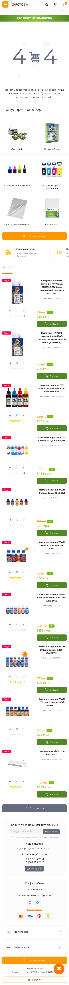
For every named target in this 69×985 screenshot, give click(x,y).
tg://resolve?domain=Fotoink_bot (37, 902)
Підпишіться (51, 832)
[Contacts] (55, 4)
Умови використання (33, 838)
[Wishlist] (17, 310)
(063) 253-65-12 (36, 862)
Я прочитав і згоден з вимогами (36, 837)
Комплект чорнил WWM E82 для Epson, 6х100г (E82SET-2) (52, 649)
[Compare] (24, 310)
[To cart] (52, 324)
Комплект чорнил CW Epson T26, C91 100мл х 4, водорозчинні (51, 388)
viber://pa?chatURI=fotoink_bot (30, 902)
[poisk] (46, 4)
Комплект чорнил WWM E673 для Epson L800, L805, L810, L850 (51, 597)
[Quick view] (10, 310)
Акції (7, 267)
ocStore (40, 968)
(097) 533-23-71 (36, 859)
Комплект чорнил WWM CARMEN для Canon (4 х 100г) (52, 545)
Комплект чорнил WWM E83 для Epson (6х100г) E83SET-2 (52, 702)
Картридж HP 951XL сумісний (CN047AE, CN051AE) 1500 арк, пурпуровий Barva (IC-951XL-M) (52, 287)
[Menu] (5, 4)
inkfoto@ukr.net (34, 909)
